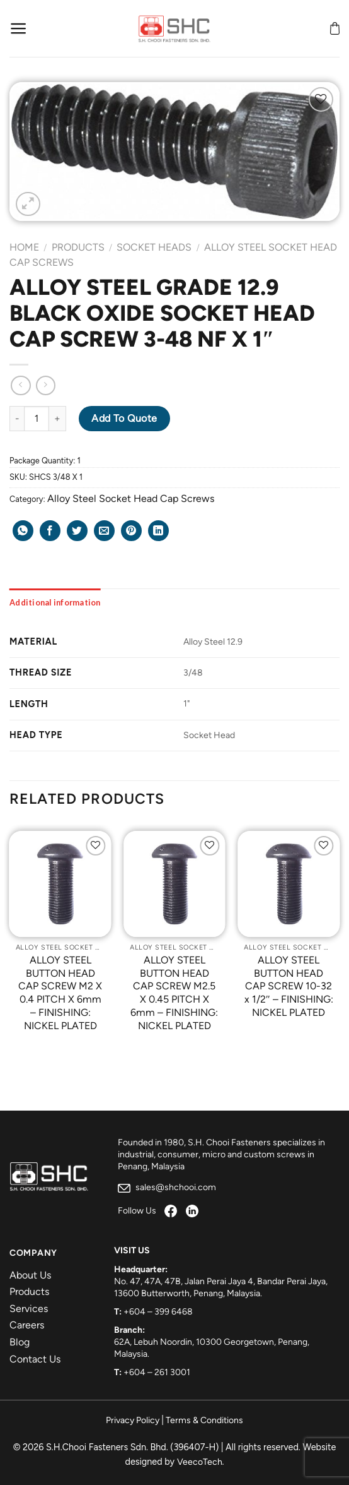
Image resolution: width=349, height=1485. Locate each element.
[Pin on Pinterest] (131, 530)
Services (28, 1309)
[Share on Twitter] (77, 530)
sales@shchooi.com (167, 1187)
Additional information (55, 602)
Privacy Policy (132, 1420)
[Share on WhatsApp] (23, 530)
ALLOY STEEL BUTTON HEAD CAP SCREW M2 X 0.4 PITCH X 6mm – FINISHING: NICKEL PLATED (60, 993)
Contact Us (34, 1359)
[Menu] (18, 28)
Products (78, 247)
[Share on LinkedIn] (158, 530)
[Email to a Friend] (104, 530)
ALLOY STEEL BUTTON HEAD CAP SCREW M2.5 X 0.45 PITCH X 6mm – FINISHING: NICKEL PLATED (174, 993)
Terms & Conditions (204, 1420)
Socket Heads (154, 247)
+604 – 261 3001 (156, 1372)
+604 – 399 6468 (158, 1311)
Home (24, 247)
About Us (30, 1275)
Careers (26, 1325)
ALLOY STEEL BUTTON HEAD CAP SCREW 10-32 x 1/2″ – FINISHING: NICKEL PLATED (288, 986)
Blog (19, 1342)
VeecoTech (199, 1462)
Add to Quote (124, 418)
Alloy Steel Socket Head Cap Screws (130, 498)
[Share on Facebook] (50, 530)
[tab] (55, 602)
